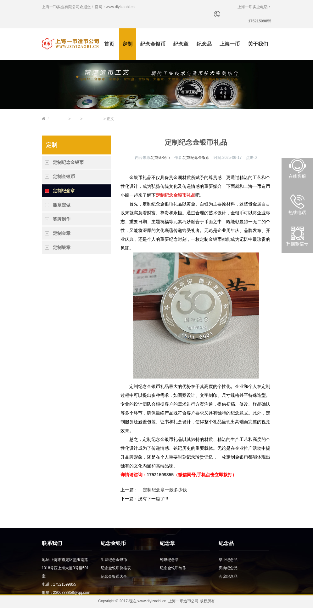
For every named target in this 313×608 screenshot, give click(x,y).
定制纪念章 (93, 119)
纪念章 (180, 44)
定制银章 (61, 247)
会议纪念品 (228, 576)
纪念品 (204, 44)
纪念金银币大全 (114, 576)
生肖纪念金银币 (114, 560)
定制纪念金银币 (68, 162)
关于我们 (258, 44)
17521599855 (160, 474)
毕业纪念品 (228, 560)
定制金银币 (64, 176)
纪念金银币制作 (173, 568)
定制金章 (61, 233)
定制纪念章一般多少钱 (165, 489)
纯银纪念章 (169, 560)
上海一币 (230, 44)
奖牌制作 (61, 219)
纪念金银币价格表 (116, 568)
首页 (109, 44)
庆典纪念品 (228, 568)
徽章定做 (61, 204)
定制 (127, 44)
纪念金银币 (152, 44)
